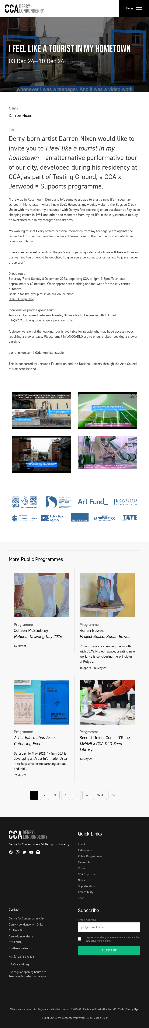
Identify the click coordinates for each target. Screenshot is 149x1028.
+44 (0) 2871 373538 (21, 957)
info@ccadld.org (19, 964)
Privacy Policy (84, 1017)
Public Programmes (90, 856)
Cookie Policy (101, 1017)
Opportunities (86, 886)
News (81, 880)
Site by (132, 1009)
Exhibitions (85, 850)
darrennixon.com (20, 352)
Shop (81, 898)
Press (81, 868)
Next (100, 795)
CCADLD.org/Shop (21, 299)
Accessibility (85, 892)
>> (114, 795)
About (81, 844)
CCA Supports (86, 874)
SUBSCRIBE (109, 950)
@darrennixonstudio (49, 352)
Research (84, 862)
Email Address (87, 920)
